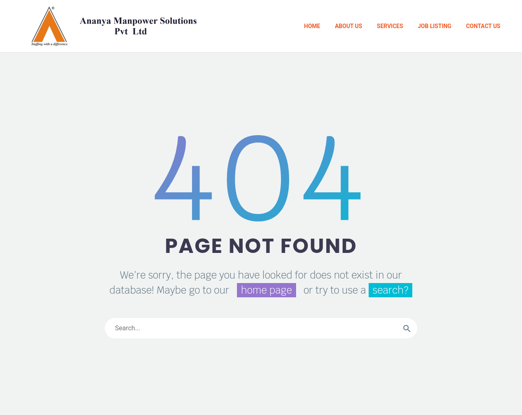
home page (266, 290)
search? (391, 290)
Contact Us (483, 26)
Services (390, 26)
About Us (348, 26)
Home (312, 26)
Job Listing (434, 26)
